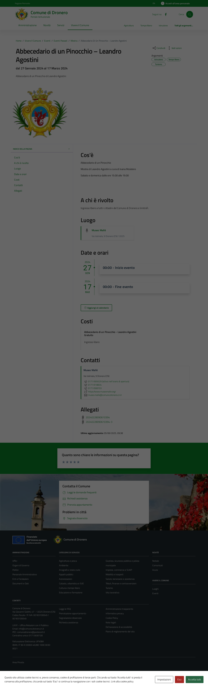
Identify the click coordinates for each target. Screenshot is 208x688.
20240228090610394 (98, 417)
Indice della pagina (42, 149)
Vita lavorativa (112, 592)
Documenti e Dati (20, 583)
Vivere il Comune (80, 25)
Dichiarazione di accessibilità (119, 627)
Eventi (155, 593)
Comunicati (157, 565)
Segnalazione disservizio (70, 618)
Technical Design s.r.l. (31, 680)
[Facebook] (164, 14)
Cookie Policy (112, 618)
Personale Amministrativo (24, 574)
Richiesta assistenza (68, 622)
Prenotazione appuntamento (72, 613)
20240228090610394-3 (99, 422)
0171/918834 (93, 384)
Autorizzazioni (65, 579)
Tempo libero (146, 25)
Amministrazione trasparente (119, 609)
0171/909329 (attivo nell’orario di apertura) (106, 381)
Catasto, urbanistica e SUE (71, 583)
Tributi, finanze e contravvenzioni (121, 583)
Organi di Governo (20, 565)
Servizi (60, 25)
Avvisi (155, 570)
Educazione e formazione (70, 592)
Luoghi (155, 589)
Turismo (109, 588)
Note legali (111, 622)
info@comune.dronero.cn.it (31, 628)
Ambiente (63, 565)
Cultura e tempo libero (69, 588)
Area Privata (18, 662)
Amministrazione (27, 25)
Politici (15, 570)
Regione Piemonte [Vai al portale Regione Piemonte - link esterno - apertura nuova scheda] (22, 3)
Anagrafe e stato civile (69, 570)
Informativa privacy (115, 613)
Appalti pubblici (66, 574)
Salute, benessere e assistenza (120, 579)
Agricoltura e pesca (68, 561)
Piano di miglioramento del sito (120, 631)
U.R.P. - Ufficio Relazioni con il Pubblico (30, 625)
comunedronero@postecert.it (31, 632)
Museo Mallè (99, 230)
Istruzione (163, 25)
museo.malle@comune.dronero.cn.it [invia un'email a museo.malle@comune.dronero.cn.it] (103, 395)
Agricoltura (129, 25)
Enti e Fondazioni (20, 579)
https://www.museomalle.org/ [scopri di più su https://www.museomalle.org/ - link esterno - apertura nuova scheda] (100, 391)
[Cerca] (189, 14)
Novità (46, 25)
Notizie (155, 561)
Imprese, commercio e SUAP (119, 570)
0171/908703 (93, 388)
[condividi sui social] (158, 48)
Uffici (14, 561)
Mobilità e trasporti (114, 574)
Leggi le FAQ (65, 609)
